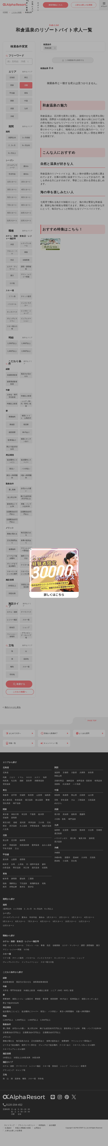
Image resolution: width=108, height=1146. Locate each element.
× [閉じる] (30, 549)
